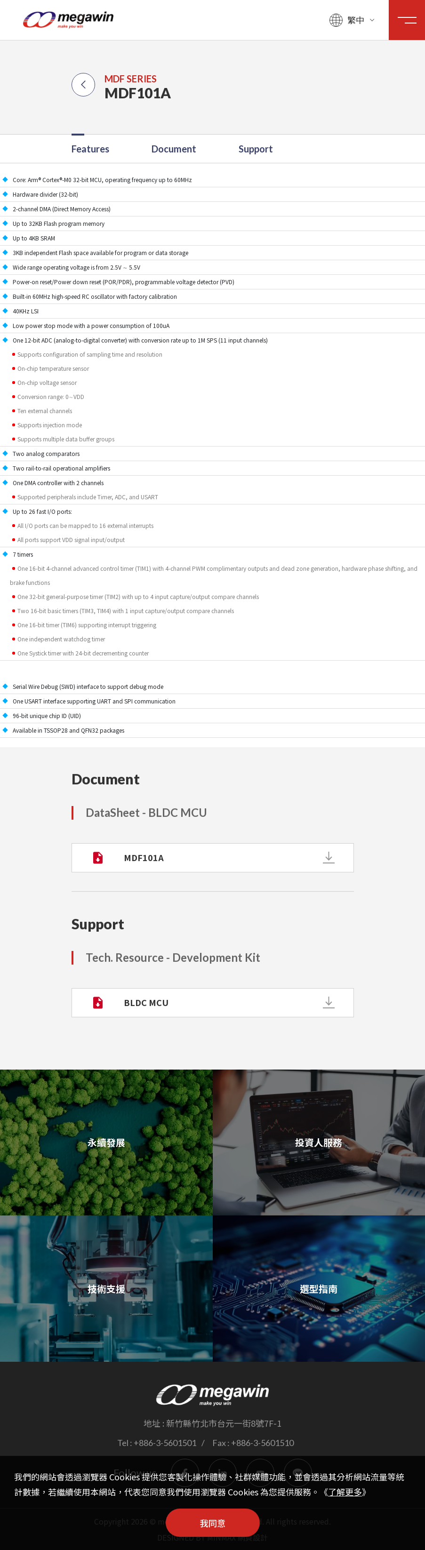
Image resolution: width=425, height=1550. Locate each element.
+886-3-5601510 (262, 1443)
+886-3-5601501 (165, 1443)
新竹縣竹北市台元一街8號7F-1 (223, 1423)
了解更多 (345, 1492)
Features (90, 148)
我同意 (212, 1523)
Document (174, 148)
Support (256, 148)
